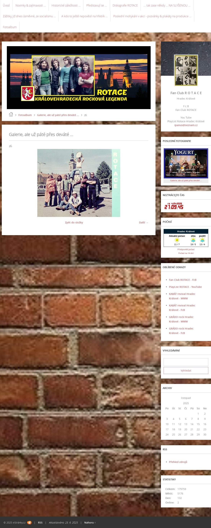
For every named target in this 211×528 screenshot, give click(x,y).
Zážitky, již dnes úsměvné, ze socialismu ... (29, 16)
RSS (40, 522)
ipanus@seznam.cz (186, 125)
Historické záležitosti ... (66, 5)
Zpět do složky (74, 222)
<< (167, 398)
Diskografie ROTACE (125, 5)
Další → (143, 222)
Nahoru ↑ (90, 522)
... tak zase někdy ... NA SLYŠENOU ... (167, 5)
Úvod (6, 5)
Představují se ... (96, 5)
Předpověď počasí (185, 249)
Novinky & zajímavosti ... (30, 5)
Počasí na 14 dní (186, 253)
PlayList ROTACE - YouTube (185, 287)
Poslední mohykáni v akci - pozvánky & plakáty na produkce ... (152, 16)
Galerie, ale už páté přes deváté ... (58, 115)
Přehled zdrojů (178, 462)
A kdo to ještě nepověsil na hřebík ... (84, 16)
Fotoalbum (10, 27)
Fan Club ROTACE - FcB (182, 279)
